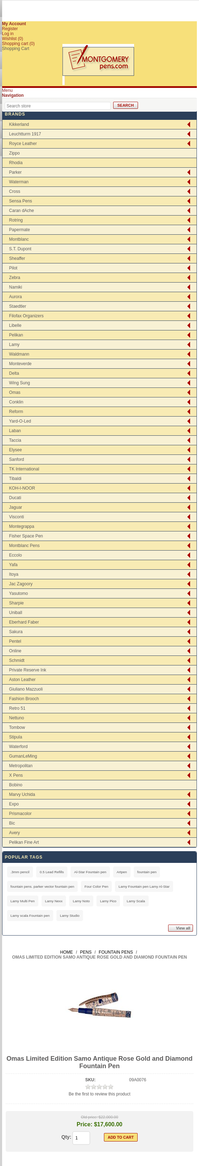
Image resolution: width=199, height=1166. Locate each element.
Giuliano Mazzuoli (26, 689)
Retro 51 (17, 708)
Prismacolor (20, 813)
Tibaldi (15, 478)
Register (10, 28)
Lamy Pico (108, 901)
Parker (15, 172)
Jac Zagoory (21, 583)
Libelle (15, 325)
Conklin (16, 402)
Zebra (14, 277)
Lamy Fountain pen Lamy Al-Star (144, 886)
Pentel (15, 641)
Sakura (16, 631)
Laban (15, 430)
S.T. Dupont (20, 248)
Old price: (89, 1117)
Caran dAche (21, 210)
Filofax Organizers (26, 315)
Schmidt (16, 660)
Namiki (15, 287)
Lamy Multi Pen (23, 901)
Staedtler (17, 306)
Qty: (66, 1137)
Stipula (15, 737)
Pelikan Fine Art (24, 842)
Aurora (15, 296)
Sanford (16, 459)
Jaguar (15, 507)
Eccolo (15, 555)
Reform (16, 411)
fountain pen (146, 872)
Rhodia (16, 162)
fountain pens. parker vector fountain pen (42, 886)
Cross (14, 191)
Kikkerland (19, 124)
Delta (14, 373)
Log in (8, 33)
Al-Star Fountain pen (90, 872)
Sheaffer (17, 258)
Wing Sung (19, 382)
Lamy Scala (136, 901)
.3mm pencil (20, 872)
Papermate (19, 229)
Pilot (13, 268)
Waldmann (19, 354)
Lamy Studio (69, 915)
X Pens (16, 775)
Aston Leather (22, 679)
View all (183, 928)
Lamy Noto (81, 901)
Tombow (17, 727)
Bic (12, 823)
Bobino (15, 784)
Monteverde (20, 363)
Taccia (15, 440)
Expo (14, 804)
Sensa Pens (20, 201)
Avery (14, 832)
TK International (24, 469)
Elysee (15, 449)
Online (15, 650)
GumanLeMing (23, 756)
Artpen (122, 872)
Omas (15, 392)
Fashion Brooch (24, 698)
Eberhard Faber (24, 622)
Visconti (16, 516)
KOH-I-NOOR (22, 488)
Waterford (18, 746)
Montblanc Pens (24, 545)
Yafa (13, 564)
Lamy (14, 344)
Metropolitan (21, 765)
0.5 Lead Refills (52, 872)
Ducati (15, 497)
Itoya (13, 574)
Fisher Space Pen (26, 536)
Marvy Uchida (22, 794)
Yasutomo (18, 593)
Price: (84, 1124)
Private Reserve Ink (27, 670)
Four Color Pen (96, 886)
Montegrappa (21, 526)
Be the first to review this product (99, 1094)
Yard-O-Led (20, 421)
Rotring (16, 220)
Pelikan (16, 335)
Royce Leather (23, 143)
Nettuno (16, 717)
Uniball (15, 612)
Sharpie (16, 603)
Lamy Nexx (53, 901)
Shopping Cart (15, 48)
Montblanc (19, 239)
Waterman (19, 181)
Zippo (14, 153)
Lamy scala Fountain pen (30, 915)
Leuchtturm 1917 (25, 134)
